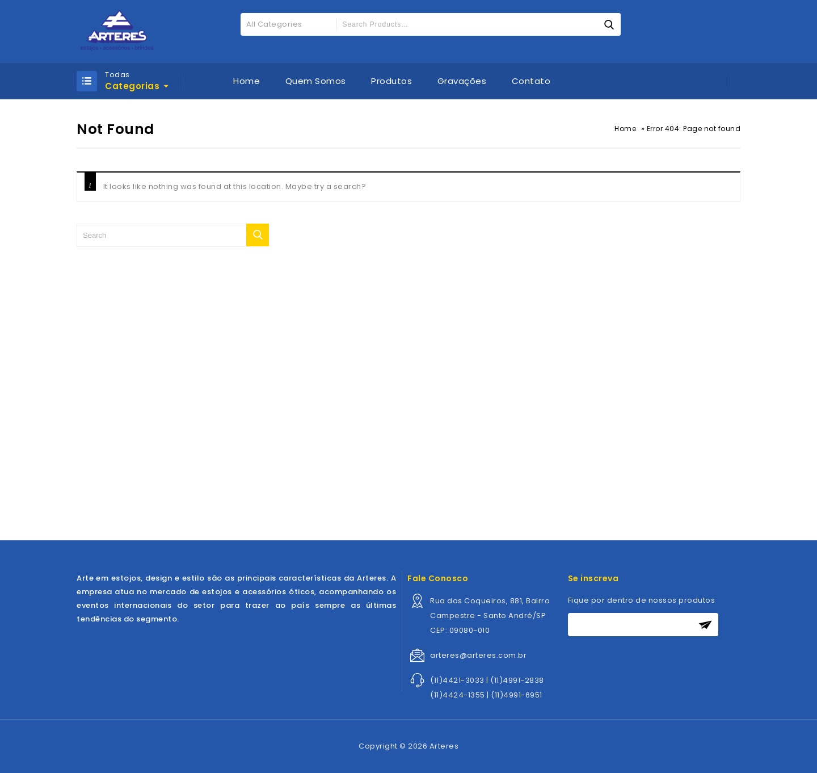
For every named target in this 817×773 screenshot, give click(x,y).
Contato (531, 81)
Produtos (391, 81)
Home (246, 81)
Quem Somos (315, 81)
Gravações (462, 81)
